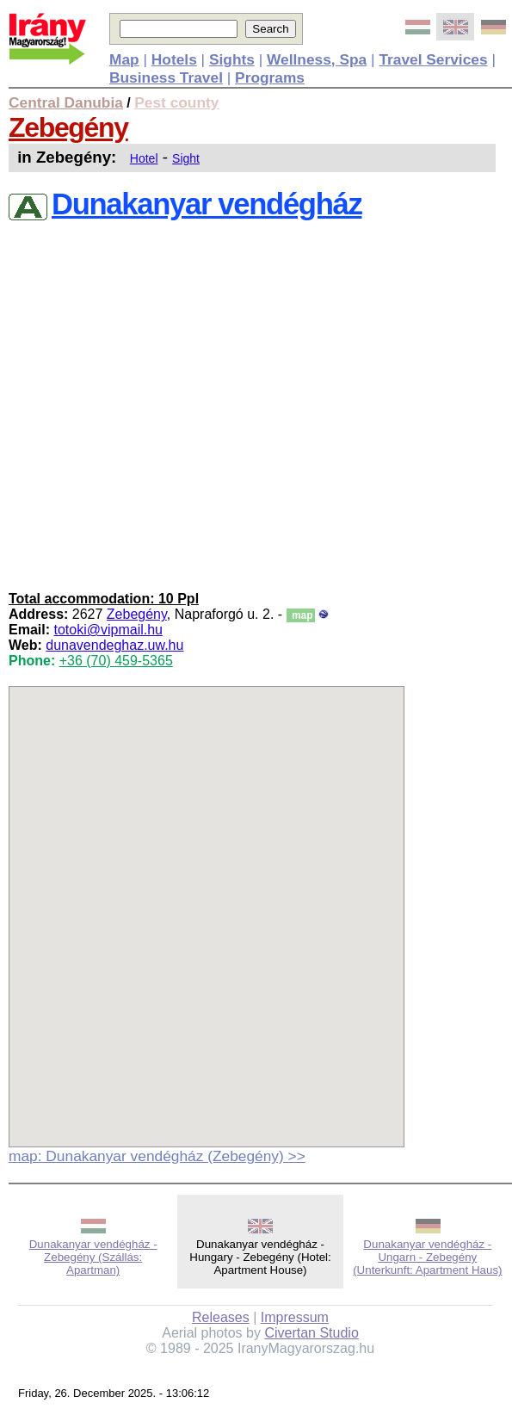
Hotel (144, 158)
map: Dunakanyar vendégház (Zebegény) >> (157, 1156)
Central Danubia (66, 102)
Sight (186, 158)
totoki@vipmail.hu (108, 629)
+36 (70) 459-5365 (116, 660)
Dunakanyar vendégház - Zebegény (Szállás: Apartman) (93, 1257)
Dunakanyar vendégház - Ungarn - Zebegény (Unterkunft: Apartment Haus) (427, 1257)
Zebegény (68, 127)
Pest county (176, 102)
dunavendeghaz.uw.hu (114, 645)
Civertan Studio (311, 1333)
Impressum (295, 1317)
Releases (221, 1317)
